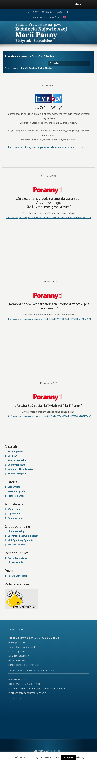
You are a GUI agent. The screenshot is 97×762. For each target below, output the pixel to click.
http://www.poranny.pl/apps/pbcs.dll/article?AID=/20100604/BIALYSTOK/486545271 (48, 217)
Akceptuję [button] (68, 757)
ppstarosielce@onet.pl (57, 12)
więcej (80, 757)
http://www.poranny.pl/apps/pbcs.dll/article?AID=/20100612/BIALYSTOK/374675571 (48, 319)
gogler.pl (55, 750)
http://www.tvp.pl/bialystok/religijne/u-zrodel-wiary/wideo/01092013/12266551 (48, 147)
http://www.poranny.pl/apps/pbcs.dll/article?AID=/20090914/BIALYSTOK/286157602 (48, 416)
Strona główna (11, 68)
